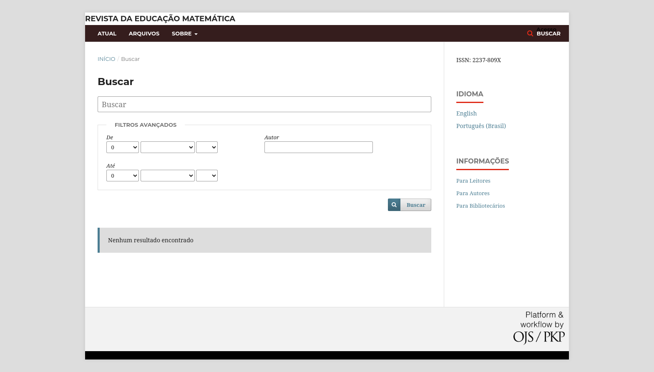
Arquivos (144, 33)
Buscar (416, 205)
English (466, 113)
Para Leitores (473, 180)
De (109, 137)
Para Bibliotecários (480, 205)
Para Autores (473, 193)
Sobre (182, 33)
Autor (271, 137)
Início (106, 58)
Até (110, 165)
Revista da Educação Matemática (160, 18)
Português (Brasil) (481, 126)
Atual (107, 33)
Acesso (546, 29)
